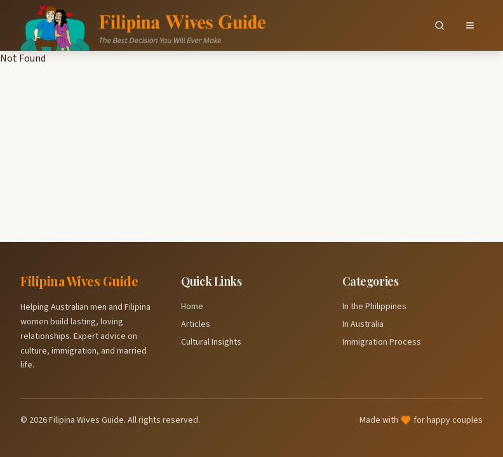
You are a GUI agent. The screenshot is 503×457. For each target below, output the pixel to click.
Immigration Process (381, 342)
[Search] (439, 25)
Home (192, 306)
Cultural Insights (211, 342)
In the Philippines (374, 306)
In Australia (363, 324)
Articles (195, 324)
